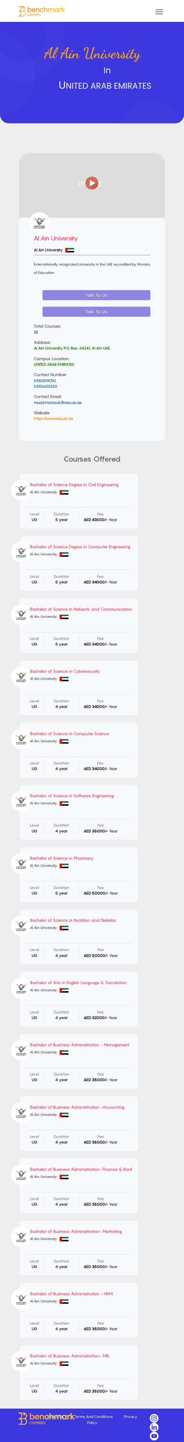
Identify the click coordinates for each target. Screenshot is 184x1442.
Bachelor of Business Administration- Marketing (76, 1231)
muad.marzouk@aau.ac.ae (58, 402)
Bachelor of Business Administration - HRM (71, 1293)
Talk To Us (96, 295)
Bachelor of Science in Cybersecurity (65, 671)
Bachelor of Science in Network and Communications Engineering (93, 609)
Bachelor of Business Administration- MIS (69, 1355)
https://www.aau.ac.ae (53, 418)
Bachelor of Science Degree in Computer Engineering (80, 546)
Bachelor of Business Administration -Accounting (77, 1107)
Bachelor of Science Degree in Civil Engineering (74, 484)
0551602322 (45, 386)
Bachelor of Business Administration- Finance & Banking (84, 1169)
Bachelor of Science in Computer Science (69, 733)
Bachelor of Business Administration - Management (79, 1044)
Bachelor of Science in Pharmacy (61, 858)
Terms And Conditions (94, 1416)
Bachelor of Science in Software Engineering (72, 795)
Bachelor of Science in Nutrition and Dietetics (73, 920)
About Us (55, 1416)
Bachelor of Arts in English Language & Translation (78, 982)
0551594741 (45, 380)
